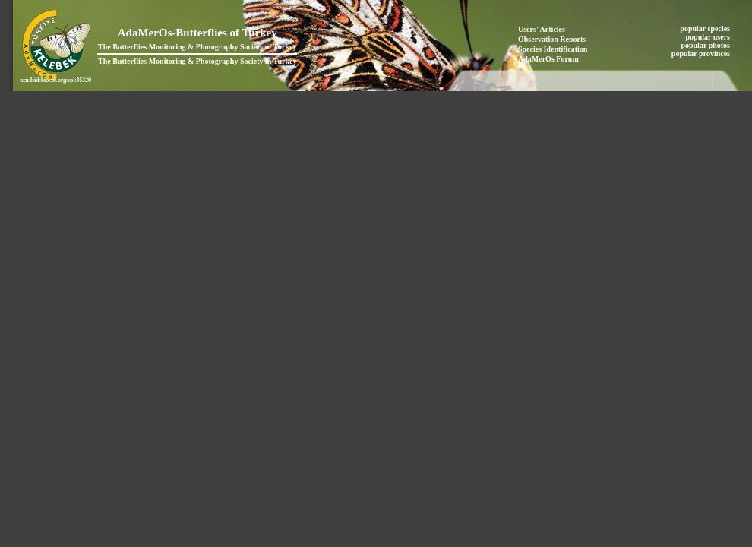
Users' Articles (541, 29)
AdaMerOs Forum (548, 59)
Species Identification (552, 49)
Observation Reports (552, 39)
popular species (705, 28)
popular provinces (701, 53)
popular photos (706, 45)
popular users (709, 37)
